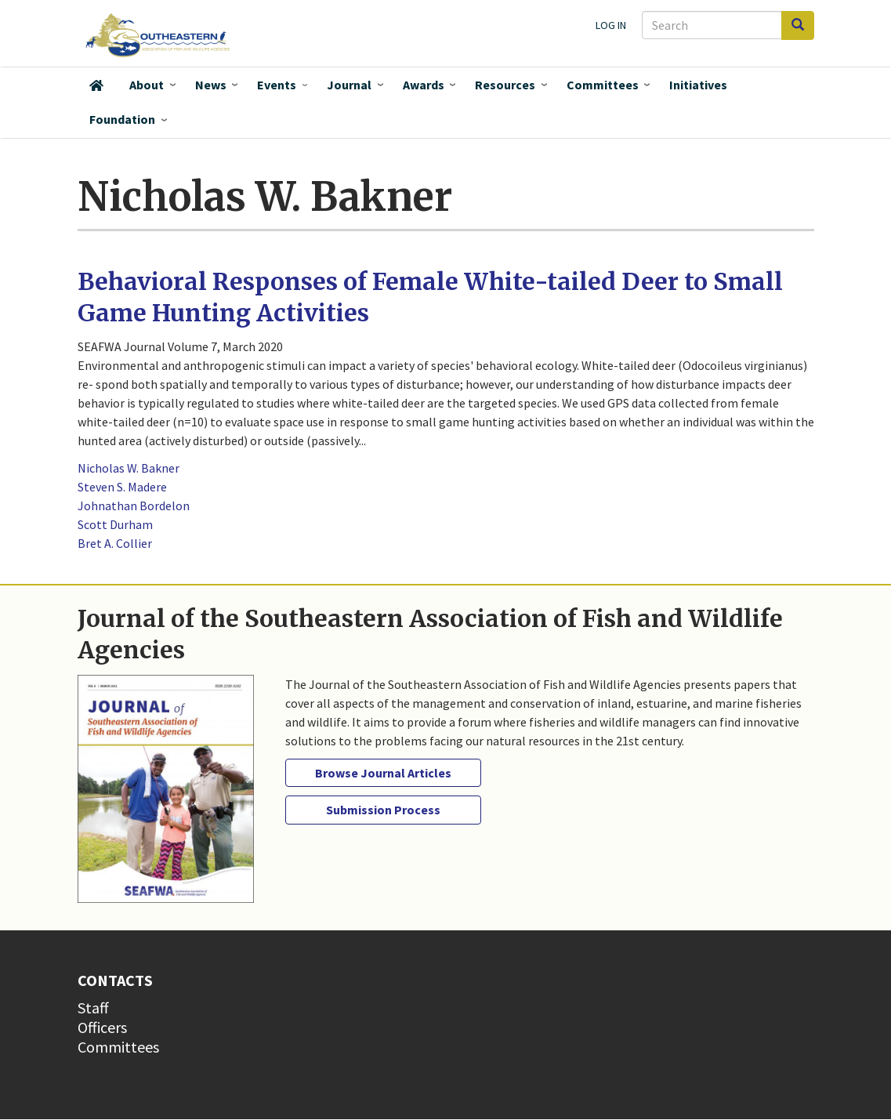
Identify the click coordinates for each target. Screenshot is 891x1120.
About (146, 84)
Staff (93, 1007)
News (210, 84)
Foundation (122, 119)
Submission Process (383, 809)
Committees (603, 84)
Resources (505, 84)
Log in (611, 25)
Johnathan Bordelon (134, 505)
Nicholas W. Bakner (128, 468)
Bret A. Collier (115, 543)
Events (276, 84)
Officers (102, 1027)
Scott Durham (115, 524)
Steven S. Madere (122, 487)
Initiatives (698, 84)
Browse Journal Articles (383, 773)
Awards (423, 84)
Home (96, 85)
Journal (349, 84)
